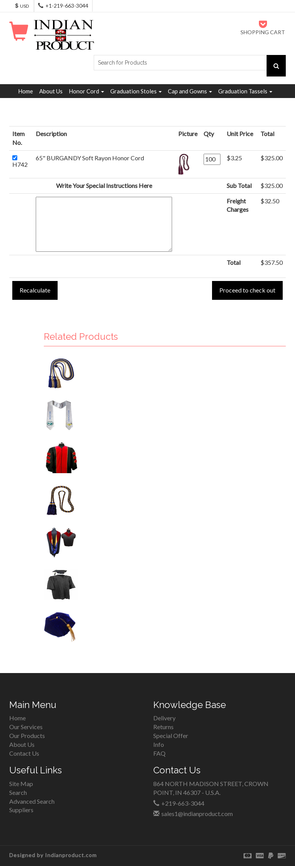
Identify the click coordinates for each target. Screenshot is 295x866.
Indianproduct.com (71, 855)
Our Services (26, 726)
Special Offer (170, 735)
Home (25, 91)
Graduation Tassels (245, 91)
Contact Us (24, 753)
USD (21, 6)
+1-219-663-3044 (66, 5)
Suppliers (21, 809)
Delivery (164, 717)
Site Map (21, 783)
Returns (163, 726)
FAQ (159, 753)
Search (18, 792)
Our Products (27, 735)
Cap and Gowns (190, 91)
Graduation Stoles (136, 91)
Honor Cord (86, 91)
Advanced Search (32, 801)
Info (158, 744)
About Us (51, 91)
